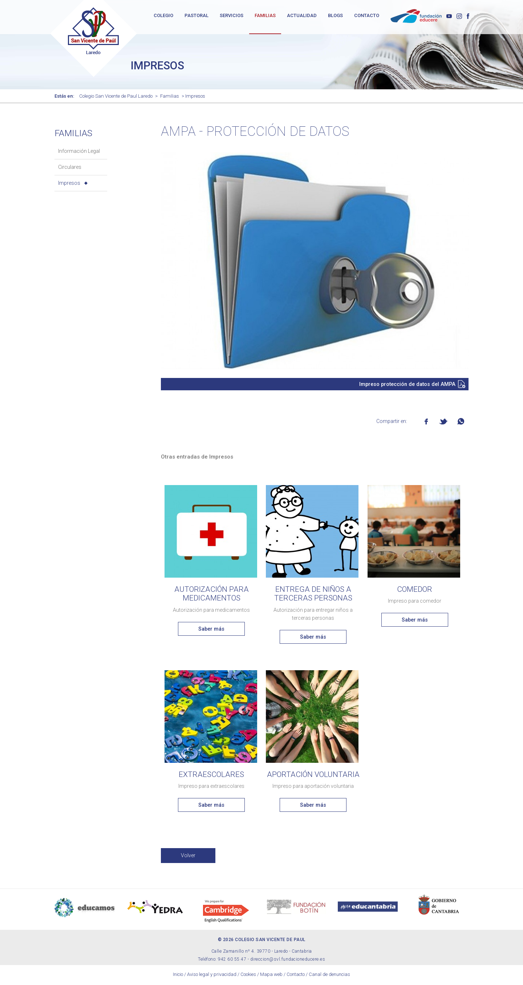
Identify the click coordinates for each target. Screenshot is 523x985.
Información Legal (79, 152)
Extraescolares (211, 776)
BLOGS (335, 15)
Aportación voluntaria (313, 776)
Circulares (69, 168)
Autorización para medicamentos (211, 595)
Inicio (178, 975)
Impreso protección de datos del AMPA (407, 385)
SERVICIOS (231, 15)
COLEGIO (163, 15)
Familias (169, 97)
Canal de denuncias (329, 975)
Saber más (211, 630)
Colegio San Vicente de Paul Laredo (116, 97)
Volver (188, 857)
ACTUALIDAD (302, 15)
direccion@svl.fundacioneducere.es (287, 960)
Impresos (69, 184)
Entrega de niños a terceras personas (313, 595)
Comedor (414, 590)
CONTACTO (366, 15)
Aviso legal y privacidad (211, 975)
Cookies (248, 975)
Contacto (296, 975)
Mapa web (271, 975)
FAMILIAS (265, 15)
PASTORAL (196, 15)
